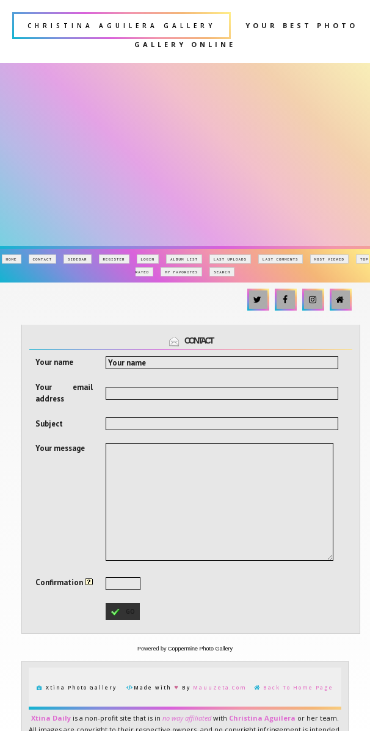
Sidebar (77, 259)
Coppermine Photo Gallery (200, 649)
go (123, 612)
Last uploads (230, 259)
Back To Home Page (298, 687)
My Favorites (181, 272)
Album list (184, 259)
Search (222, 272)
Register (114, 259)
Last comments (281, 259)
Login (148, 259)
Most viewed (329, 259)
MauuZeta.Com (220, 687)
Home (11, 259)
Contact (43, 259)
